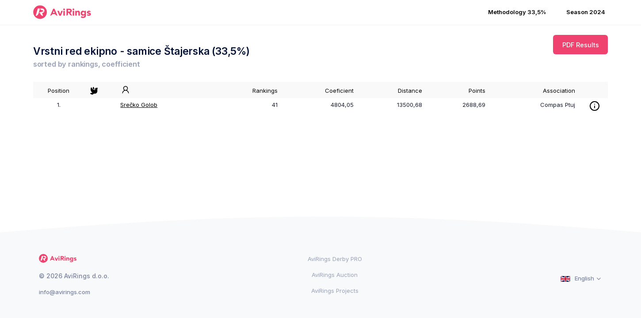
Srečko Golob (138, 104)
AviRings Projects (335, 290)
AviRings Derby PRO (335, 258)
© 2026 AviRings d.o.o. (74, 276)
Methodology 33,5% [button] (517, 11)
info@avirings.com (64, 291)
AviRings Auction (335, 274)
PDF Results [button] (580, 45)
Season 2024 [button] (585, 11)
